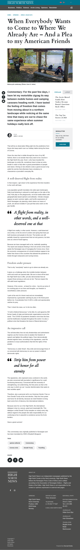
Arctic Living (35, 7)
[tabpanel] (63, 108)
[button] (3, 93)
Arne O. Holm (18, 136)
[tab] (58, 92)
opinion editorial (15, 443)
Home (9, 15)
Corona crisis (14, 448)
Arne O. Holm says (26, 15)
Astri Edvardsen (68, 518)
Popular (57, 92)
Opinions (44, 7)
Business (11, 7)
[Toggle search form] (71, 8)
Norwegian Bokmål (64, 2)
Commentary (30, 443)
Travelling (41, 448)
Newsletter (53, 7)
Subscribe (62, 144)
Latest (67, 92)
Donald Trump (28, 448)
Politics (19, 7)
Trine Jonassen (51, 498)
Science (26, 7)
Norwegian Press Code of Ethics (47, 480)
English (61, 2)
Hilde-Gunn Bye (68, 512)
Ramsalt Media (68, 546)
